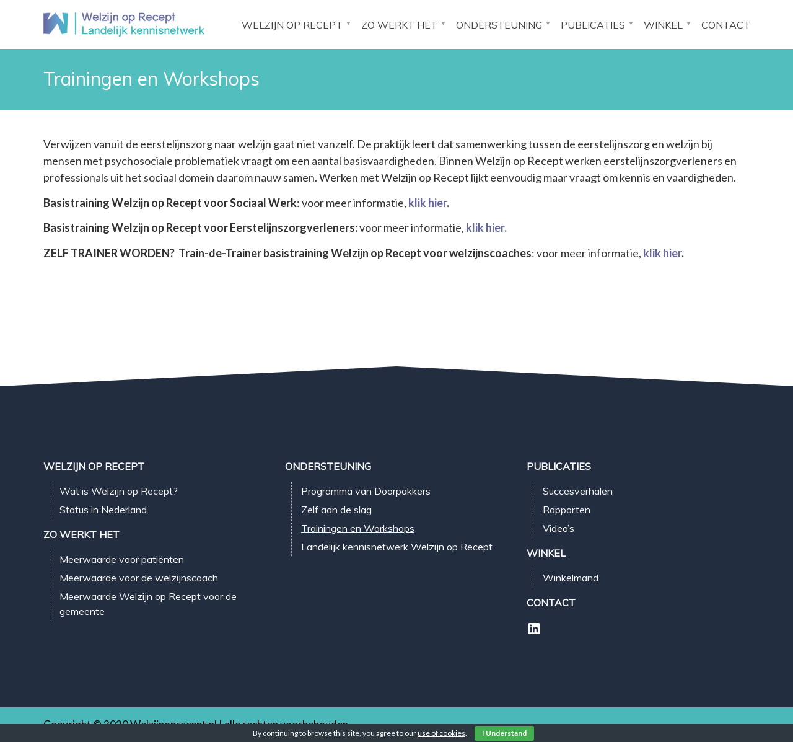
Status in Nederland (103, 509)
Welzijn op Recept (292, 25)
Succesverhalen (578, 491)
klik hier (427, 203)
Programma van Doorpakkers (366, 491)
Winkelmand (570, 578)
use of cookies (441, 733)
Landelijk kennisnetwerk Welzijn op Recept (397, 547)
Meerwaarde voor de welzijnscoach (138, 578)
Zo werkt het (399, 25)
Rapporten (566, 509)
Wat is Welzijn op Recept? (118, 491)
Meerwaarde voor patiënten (121, 559)
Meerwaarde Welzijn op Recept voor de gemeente (148, 603)
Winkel (663, 25)
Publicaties (593, 25)
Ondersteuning (499, 25)
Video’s (558, 528)
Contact (725, 25)
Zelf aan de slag (336, 509)
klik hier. (486, 227)
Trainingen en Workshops (357, 528)
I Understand (504, 733)
